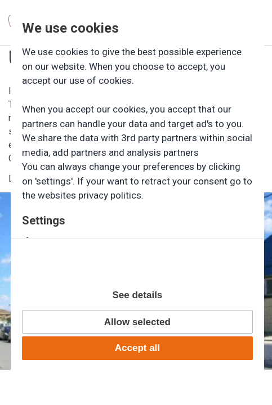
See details (137, 295)
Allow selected (137, 322)
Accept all (137, 348)
